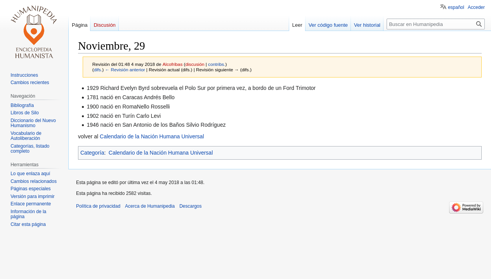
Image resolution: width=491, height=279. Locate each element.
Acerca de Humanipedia (150, 206)
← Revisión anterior (125, 69)
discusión (194, 64)
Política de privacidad (98, 206)
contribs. (216, 64)
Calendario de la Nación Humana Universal (152, 136)
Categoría (92, 153)
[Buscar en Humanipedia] (436, 24)
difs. (98, 69)
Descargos (190, 206)
